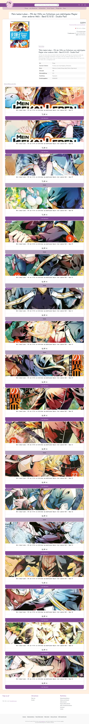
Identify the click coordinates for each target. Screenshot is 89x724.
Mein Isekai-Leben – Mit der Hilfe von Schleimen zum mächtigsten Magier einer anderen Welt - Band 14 (44, 679)
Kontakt (33, 700)
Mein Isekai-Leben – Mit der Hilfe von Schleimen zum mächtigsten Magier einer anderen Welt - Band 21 (44, 444)
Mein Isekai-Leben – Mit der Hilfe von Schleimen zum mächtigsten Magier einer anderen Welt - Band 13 (44, 545)
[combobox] (45, 5)
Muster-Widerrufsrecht (65, 703)
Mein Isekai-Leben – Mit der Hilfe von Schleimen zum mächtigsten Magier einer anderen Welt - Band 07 (44, 177)
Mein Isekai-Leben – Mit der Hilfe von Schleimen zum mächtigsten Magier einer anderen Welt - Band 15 (44, 645)
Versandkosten (42, 721)
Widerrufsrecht (63, 701)
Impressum (62, 707)
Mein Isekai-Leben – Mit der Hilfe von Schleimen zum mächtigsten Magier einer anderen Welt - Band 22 (44, 478)
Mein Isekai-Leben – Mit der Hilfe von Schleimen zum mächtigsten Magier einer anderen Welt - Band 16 (44, 511)
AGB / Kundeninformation (62, 716)
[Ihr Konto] (82, 5)
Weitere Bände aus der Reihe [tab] (10, 83)
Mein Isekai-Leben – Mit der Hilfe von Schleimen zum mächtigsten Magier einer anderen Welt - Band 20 (44, 411)
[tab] (41, 46)
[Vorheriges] (4, 388)
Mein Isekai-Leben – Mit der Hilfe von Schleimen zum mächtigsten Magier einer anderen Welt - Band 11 (44, 311)
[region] (19, 34)
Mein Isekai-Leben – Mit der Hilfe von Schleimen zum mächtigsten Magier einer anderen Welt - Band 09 (44, 244)
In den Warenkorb (44, 118)
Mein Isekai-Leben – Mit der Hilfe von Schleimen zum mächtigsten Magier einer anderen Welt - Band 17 (44, 578)
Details (44, 185)
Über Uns (33, 698)
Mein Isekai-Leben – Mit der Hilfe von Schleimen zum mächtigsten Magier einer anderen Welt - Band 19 (44, 378)
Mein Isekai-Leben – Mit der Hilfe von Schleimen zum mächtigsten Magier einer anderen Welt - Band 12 (44, 344)
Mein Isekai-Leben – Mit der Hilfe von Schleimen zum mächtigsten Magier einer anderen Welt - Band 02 (44, 143)
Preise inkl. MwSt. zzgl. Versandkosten (77, 24)
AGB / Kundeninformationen (66, 705)
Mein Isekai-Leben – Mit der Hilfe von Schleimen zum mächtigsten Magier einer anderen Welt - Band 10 (44, 277)
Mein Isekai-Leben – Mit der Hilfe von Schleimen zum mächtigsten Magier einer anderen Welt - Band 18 (44, 612)
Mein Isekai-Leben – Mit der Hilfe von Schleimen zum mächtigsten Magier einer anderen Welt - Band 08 (44, 210)
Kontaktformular (13, 701)
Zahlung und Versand (64, 700)
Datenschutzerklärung (64, 698)
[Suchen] (57, 5)
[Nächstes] (85, 388)
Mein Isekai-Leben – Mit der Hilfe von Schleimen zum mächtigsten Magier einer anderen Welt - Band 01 (44, 110)
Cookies (61, 709)
